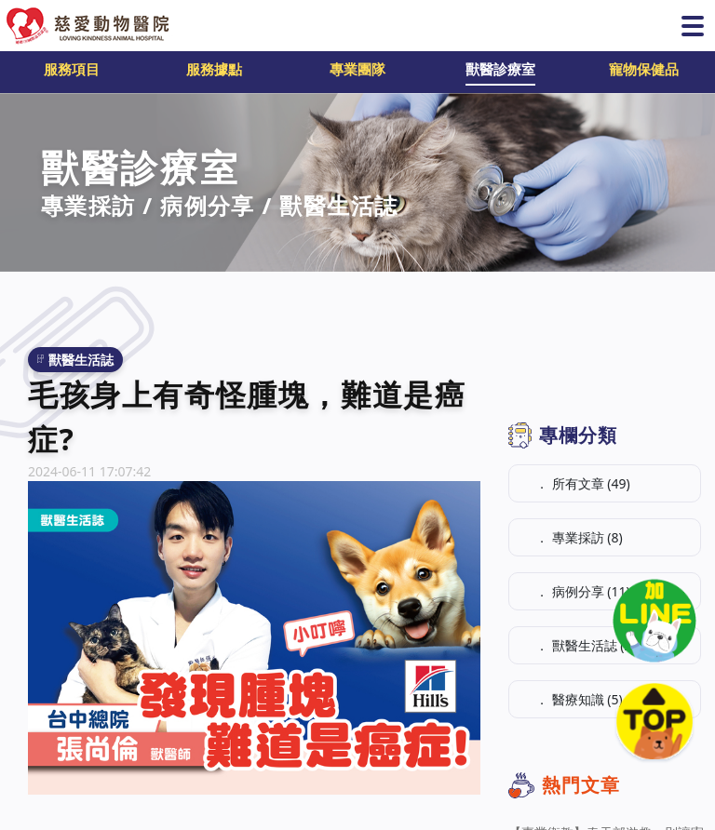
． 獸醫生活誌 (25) (589, 645)
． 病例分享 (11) (582, 591)
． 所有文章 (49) (582, 483)
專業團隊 (357, 69)
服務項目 (72, 69)
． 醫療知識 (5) (579, 699)
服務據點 (214, 69)
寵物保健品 (644, 69)
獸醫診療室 (500, 69)
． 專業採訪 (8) (579, 537)
